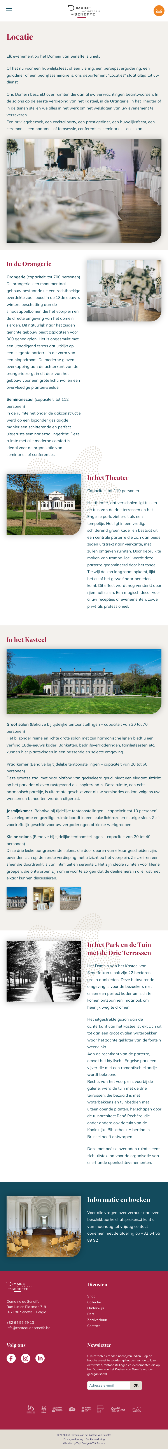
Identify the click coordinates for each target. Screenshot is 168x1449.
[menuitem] (124, 1296)
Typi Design (82, 1443)
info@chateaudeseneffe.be (28, 1327)
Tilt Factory (98, 1443)
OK (135, 1385)
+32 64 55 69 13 (20, 1322)
